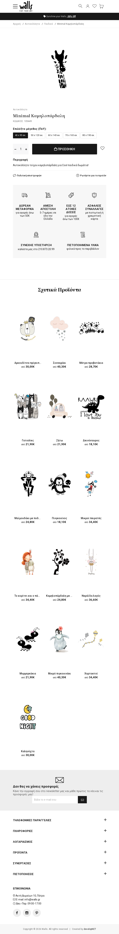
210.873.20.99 (46, 249)
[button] (15, 6)
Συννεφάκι (59, 362)
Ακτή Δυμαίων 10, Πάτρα (30, 895)
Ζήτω (59, 440)
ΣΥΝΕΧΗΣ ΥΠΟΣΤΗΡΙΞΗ (36, 245)
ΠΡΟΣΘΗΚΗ (64, 149)
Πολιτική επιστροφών (29, 175)
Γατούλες (28, 440)
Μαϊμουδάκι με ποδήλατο (30, 518)
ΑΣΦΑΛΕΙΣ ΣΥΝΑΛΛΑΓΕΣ (94, 207)
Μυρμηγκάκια (28, 673)
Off (71, 16)
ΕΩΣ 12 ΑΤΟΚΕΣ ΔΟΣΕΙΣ (71, 209)
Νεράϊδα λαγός (91, 595)
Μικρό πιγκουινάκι (59, 673)
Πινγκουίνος (59, 518)
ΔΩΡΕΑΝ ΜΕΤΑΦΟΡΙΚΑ (25, 207)
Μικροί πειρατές (91, 518)
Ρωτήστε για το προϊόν (93, 175)
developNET (90, 929)
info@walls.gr (32, 899)
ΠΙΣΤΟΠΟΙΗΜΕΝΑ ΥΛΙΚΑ (83, 245)
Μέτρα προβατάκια (91, 362)
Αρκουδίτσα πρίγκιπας (28, 362)
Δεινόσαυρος (91, 440)
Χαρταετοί (91, 673)
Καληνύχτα (28, 751)
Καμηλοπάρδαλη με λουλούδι (64, 595)
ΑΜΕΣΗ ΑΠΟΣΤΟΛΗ (48, 207)
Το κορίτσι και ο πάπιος (29, 595)
